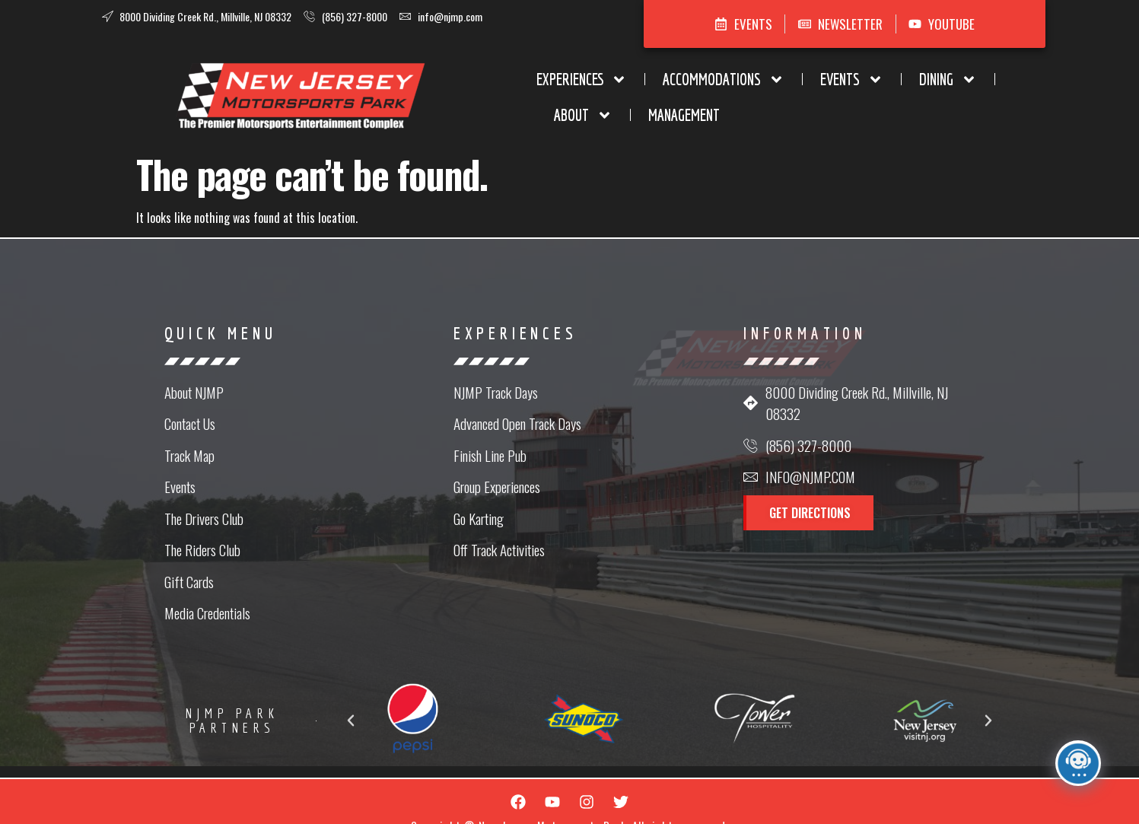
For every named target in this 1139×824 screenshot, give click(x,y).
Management (924, 90)
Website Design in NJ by (570, 804)
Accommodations (505, 91)
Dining (730, 91)
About (823, 91)
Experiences (363, 91)
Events (633, 91)
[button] (488, 688)
